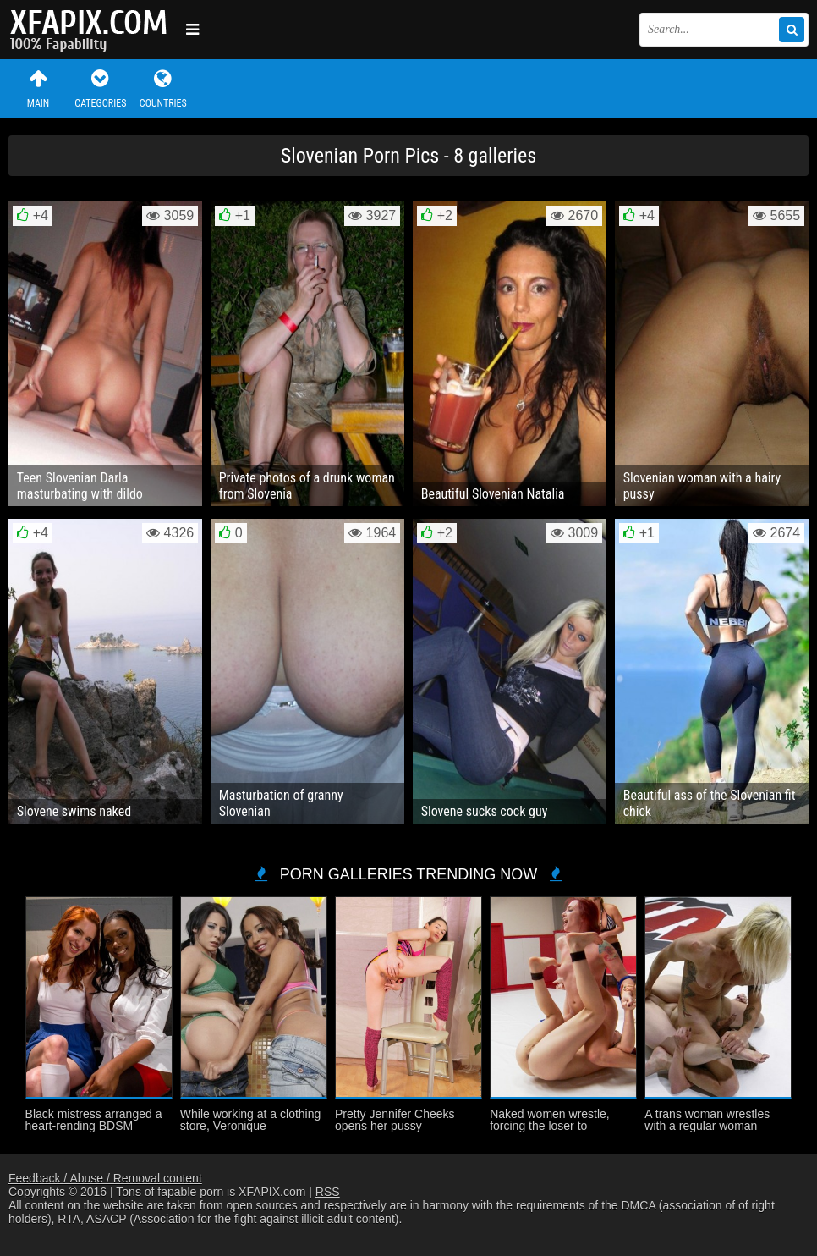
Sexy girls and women (93, 29)
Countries (163, 88)
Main (38, 88)
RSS (327, 1191)
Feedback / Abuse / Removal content (105, 1178)
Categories (100, 88)
